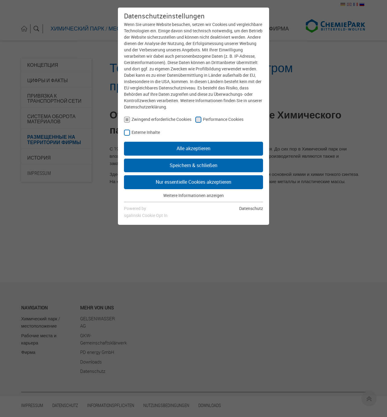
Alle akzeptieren (193, 148)
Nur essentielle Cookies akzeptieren (193, 182)
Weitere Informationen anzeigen (193, 195)
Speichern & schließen (193, 165)
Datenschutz (251, 208)
